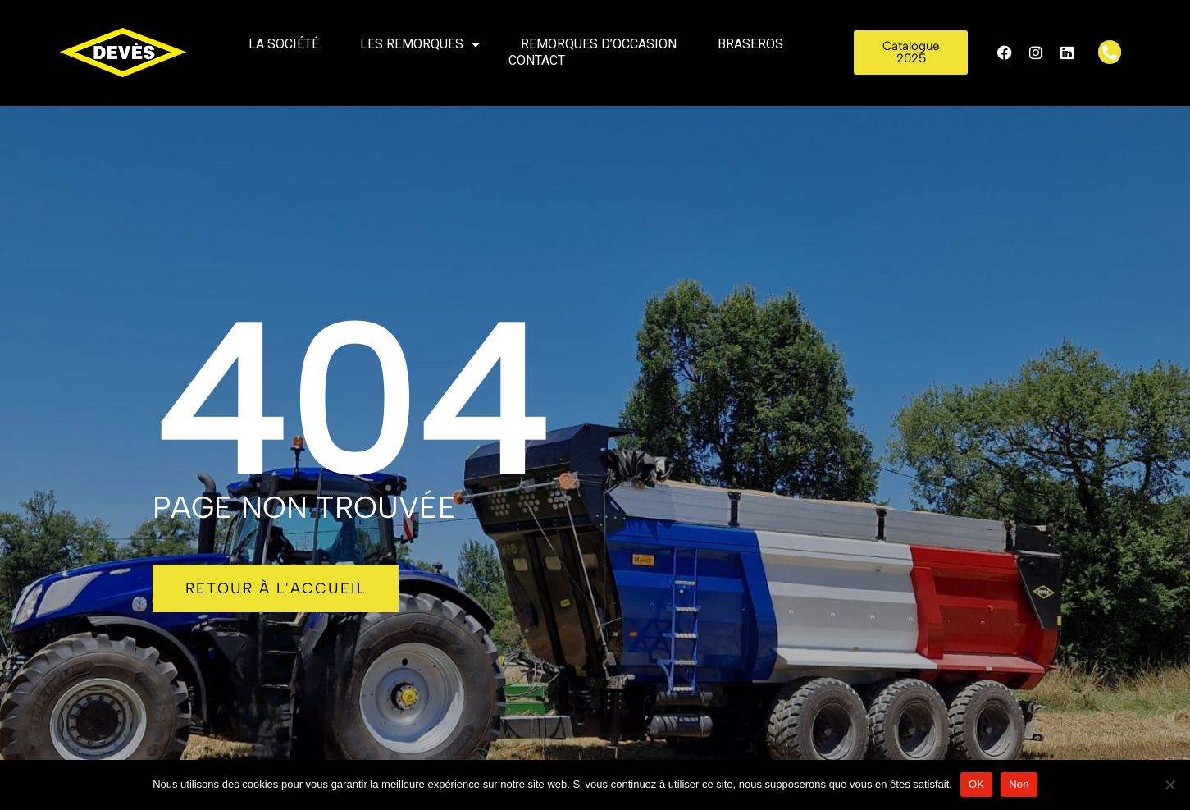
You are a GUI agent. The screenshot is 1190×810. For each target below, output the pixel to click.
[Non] (1169, 784)
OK (976, 784)
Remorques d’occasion (599, 44)
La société (283, 44)
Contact (536, 60)
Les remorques (420, 44)
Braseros (750, 44)
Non (1019, 784)
